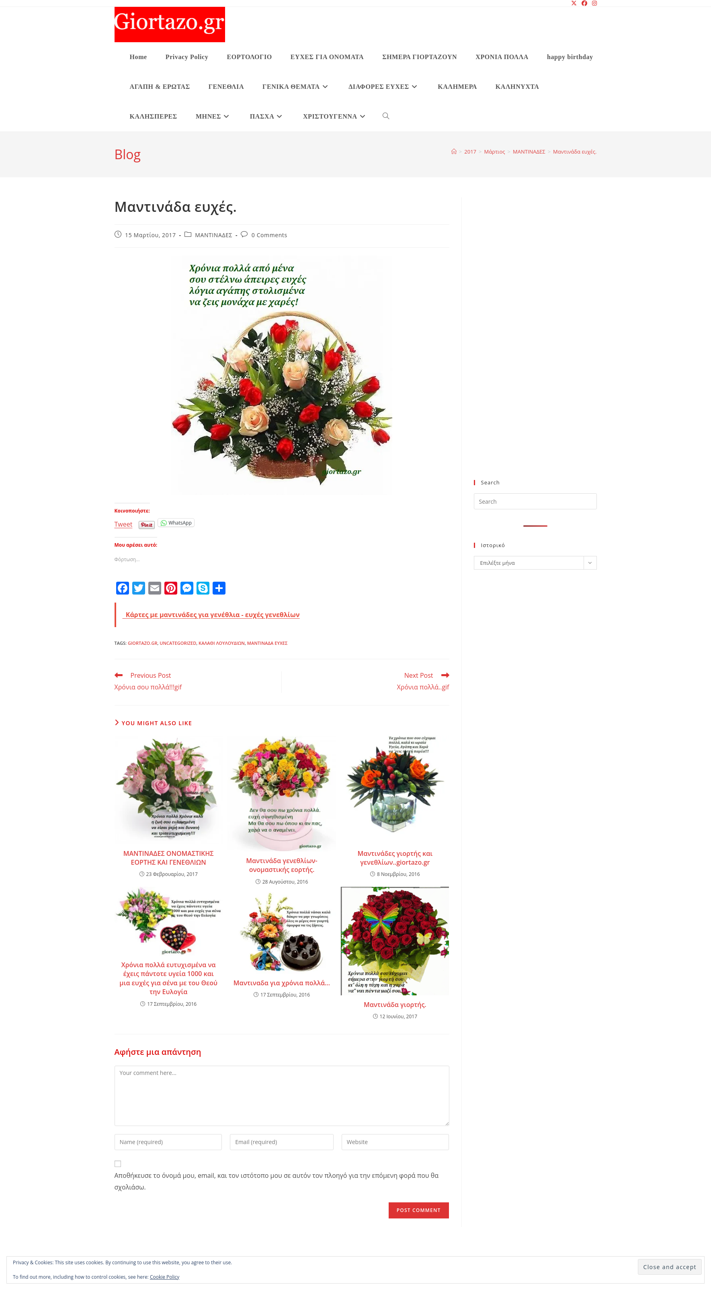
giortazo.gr (143, 643)
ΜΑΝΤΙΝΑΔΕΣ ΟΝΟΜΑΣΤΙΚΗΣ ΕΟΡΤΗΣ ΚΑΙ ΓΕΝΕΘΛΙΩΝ (168, 858)
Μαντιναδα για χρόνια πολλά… (282, 982)
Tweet (124, 523)
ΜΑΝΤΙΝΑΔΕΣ (213, 235)
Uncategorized (178, 643)
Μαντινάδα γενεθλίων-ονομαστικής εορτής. (282, 865)
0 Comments (269, 235)
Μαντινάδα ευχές (267, 643)
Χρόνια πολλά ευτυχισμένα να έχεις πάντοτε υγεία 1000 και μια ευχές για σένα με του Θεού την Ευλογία (168, 978)
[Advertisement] (520, 343)
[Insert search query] (535, 501)
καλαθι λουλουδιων (222, 643)
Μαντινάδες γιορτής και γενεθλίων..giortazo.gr (394, 858)
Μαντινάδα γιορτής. (395, 1004)
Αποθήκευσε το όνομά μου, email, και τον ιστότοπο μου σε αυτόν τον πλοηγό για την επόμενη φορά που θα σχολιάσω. (276, 1181)
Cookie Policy (164, 1277)
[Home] (454, 151)
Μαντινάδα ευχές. (574, 151)
